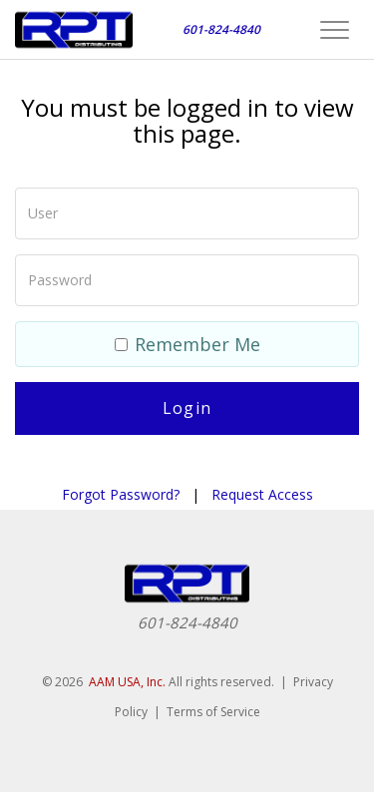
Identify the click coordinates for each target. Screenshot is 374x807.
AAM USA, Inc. (127, 681)
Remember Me (187, 344)
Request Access (262, 494)
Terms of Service (213, 711)
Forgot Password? (121, 494)
